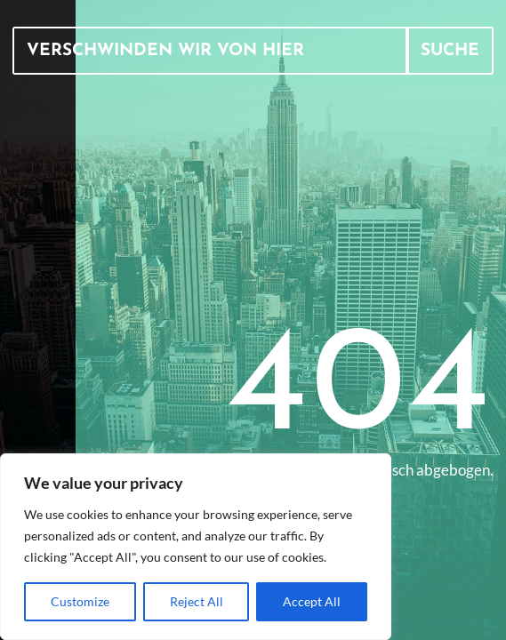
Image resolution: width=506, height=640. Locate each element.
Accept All (312, 601)
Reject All (196, 601)
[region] (195, 546)
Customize (80, 601)
